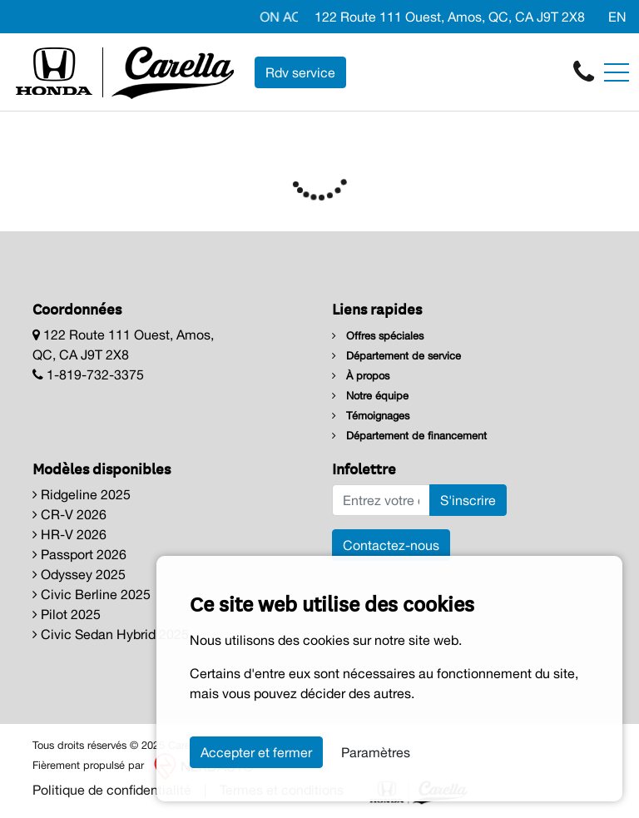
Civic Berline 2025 (91, 594)
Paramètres (375, 752)
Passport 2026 (79, 554)
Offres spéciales (378, 336)
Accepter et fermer (256, 752)
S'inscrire (468, 500)
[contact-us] (583, 70)
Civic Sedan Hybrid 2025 (110, 634)
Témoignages (370, 415)
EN (617, 16)
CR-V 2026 (69, 514)
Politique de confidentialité (111, 789)
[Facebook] (593, 16)
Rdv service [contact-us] (300, 72)
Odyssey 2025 (79, 574)
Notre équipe (370, 395)
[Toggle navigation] (616, 72)
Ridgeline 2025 (81, 494)
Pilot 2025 (66, 614)
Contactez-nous (391, 545)
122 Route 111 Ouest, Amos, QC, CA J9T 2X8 (448, 16)
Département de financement (409, 435)
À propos (360, 375)
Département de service (396, 356)
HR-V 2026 (69, 534)
